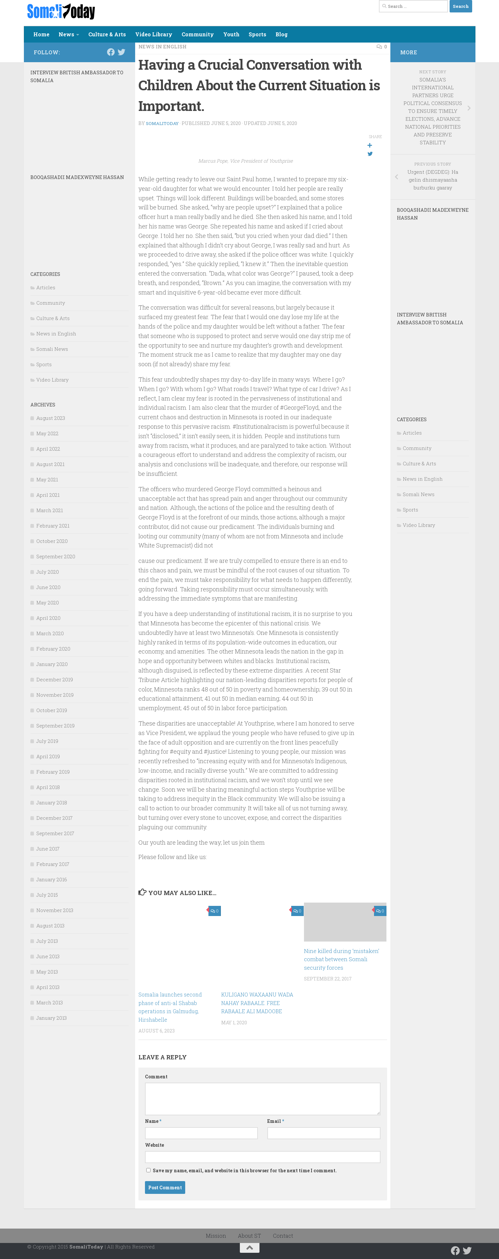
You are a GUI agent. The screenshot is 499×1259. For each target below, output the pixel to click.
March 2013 (49, 1002)
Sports (257, 34)
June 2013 (48, 956)
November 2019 (55, 695)
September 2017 (55, 833)
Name (153, 1121)
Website (154, 1145)
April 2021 (48, 495)
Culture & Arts (107, 34)
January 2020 (52, 664)
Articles (45, 287)
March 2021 (49, 510)
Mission (216, 1235)
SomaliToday (163, 123)
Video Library (153, 34)
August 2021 (50, 464)
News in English (164, 46)
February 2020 (53, 648)
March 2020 (50, 633)
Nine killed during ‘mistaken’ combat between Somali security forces (341, 959)
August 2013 (50, 925)
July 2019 (47, 741)
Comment (156, 1076)
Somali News (52, 349)
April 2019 (48, 756)
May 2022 (47, 433)
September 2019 (55, 725)
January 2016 (51, 879)
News (66, 34)
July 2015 (47, 894)
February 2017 (52, 864)
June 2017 (48, 848)
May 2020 (47, 602)
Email (275, 1121)
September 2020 (55, 556)
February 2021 (52, 525)
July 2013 (47, 941)
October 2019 (51, 710)
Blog (282, 34)
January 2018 (51, 802)
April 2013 (48, 987)
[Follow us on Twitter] (121, 52)
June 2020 (48, 587)
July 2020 (47, 571)
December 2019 (54, 679)
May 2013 (47, 971)
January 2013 (51, 1018)
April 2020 (48, 618)
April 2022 (48, 448)
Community (198, 34)
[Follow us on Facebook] (111, 52)
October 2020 (52, 541)
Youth (231, 34)
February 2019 (53, 771)
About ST (249, 1235)
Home (41, 34)
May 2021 (47, 479)
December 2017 (54, 818)
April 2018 (48, 787)
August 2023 (50, 418)
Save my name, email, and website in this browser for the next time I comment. (245, 1170)
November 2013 (54, 910)
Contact (283, 1235)
